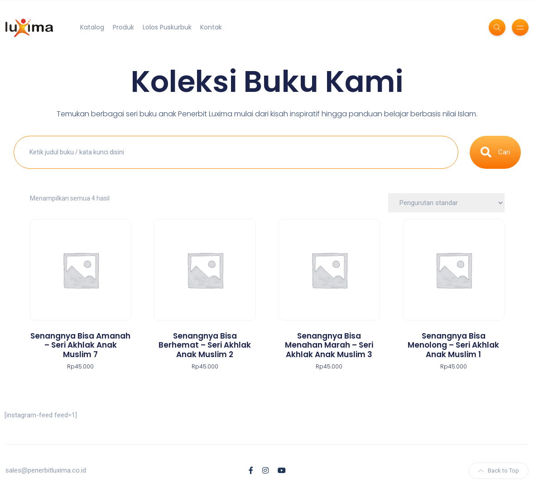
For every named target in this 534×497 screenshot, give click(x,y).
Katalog (92, 27)
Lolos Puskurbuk (167, 27)
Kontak (211, 27)
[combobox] (236, 152)
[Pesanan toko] (446, 202)
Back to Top (498, 470)
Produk (123, 27)
